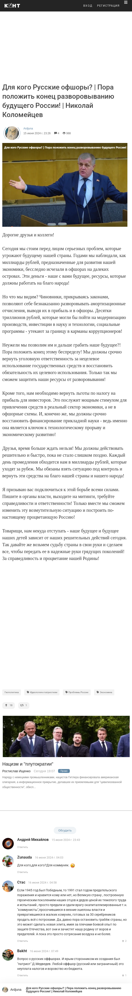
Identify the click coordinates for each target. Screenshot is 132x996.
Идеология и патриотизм (42, 692)
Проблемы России (77, 692)
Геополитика (12, 692)
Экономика (104, 692)
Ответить (22, 847)
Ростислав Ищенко (16, 771)
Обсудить (65, 830)
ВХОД (88, 5)
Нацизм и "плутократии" (27, 764)
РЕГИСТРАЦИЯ (108, 5)
